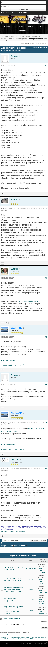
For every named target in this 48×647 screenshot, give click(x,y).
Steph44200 (6, 424)
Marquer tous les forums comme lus (14, 635)
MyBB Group (26, 643)
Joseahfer (45, 643)
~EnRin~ (41, 583)
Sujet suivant (19, 545)
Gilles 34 (15, 460)
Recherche (24, 31)
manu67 (14, 199)
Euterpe (14, 269)
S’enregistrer (22, 12)
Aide (42, 26)
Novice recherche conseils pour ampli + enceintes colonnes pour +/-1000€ (13, 589)
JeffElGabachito (31, 568)
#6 (46, 422)
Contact (3, 637)
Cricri (31, 589)
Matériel (4, 39)
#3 (46, 278)
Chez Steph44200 (8, 360)
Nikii (31, 610)
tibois (31, 579)
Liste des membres (25, 26)
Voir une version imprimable (11, 618)
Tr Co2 (31, 599)
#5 (46, 384)
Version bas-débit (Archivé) (12, 639)
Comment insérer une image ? (12, 365)
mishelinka (41, 572)
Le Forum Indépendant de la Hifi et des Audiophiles (21, 36)
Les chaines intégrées (18, 39)
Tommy (14, 56)
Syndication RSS (28, 639)
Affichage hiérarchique (39, 47)
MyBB (8, 643)
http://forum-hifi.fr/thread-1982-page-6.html (13, 531)
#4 (46, 337)
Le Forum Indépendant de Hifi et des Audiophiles (22, 637)
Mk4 (46, 592)
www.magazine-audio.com (28, 301)
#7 (46, 468)
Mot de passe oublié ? (8, 12)
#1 (46, 65)
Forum (7, 26)
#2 (46, 208)
